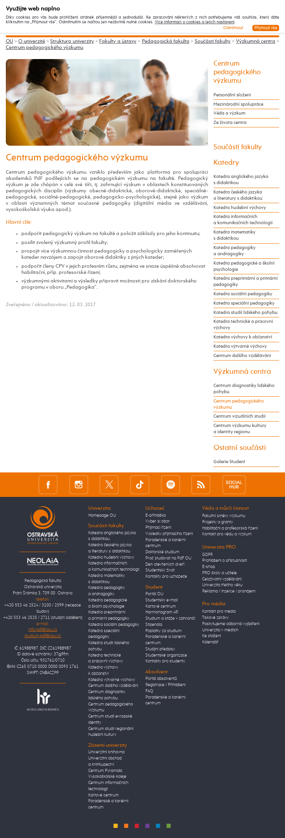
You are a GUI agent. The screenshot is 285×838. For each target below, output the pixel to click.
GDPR (207, 555)
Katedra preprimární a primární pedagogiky (245, 281)
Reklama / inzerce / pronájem (228, 591)
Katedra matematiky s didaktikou (234, 235)
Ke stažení (211, 636)
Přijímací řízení (158, 528)
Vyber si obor (157, 521)
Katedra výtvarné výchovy (240, 346)
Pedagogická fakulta (165, 41)
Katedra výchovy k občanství (242, 337)
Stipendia (153, 625)
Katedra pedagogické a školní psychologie (244, 266)
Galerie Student (229, 461)
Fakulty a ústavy (117, 41)
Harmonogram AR (161, 612)
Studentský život (160, 570)
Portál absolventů (161, 679)
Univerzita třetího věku (222, 585)
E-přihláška (155, 515)
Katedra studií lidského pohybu (245, 312)
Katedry (226, 162)
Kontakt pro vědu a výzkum (227, 534)
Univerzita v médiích (220, 630)
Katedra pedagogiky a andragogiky (234, 250)
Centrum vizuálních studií (239, 416)
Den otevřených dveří (164, 564)
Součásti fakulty (213, 41)
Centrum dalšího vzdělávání (242, 355)
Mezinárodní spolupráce (238, 104)
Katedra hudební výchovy (239, 207)
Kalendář (210, 642)
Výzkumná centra (255, 41)
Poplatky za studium (163, 631)
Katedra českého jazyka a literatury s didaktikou (237, 195)
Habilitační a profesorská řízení (230, 528)
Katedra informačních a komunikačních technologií (243, 219)
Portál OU (154, 594)
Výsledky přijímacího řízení (169, 534)
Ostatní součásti (239, 447)
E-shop (208, 567)
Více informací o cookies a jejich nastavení (194, 22)
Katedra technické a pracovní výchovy (243, 324)
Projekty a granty (217, 522)
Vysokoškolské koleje (107, 777)
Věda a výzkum (229, 113)
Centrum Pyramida (105, 771)
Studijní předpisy (160, 649)
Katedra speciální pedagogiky (244, 303)
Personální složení (232, 95)
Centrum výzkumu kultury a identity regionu (239, 428)
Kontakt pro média (219, 611)
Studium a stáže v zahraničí (170, 618)
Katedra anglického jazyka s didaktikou (240, 179)
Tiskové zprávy (215, 618)
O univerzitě (31, 41)
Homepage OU (102, 515)
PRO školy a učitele (219, 573)
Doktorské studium (162, 552)
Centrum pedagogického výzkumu (44, 47)
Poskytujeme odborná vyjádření (230, 624)
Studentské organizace (166, 655)
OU (9, 41)
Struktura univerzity (72, 41)
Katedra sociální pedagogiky (242, 293)
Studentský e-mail (161, 600)
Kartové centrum (103, 795)
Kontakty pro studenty (165, 661)
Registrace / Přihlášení (165, 685)
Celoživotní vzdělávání (221, 579)
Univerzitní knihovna (106, 752)
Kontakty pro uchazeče (166, 576)
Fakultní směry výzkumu (223, 516)
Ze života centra (230, 122)
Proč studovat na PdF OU (168, 558)
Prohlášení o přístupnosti (224, 561)
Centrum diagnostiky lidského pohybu (244, 388)
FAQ (149, 691)
